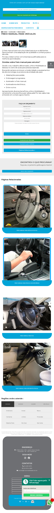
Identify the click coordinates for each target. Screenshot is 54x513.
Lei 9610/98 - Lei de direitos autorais (33, 434)
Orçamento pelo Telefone (27, 143)
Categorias (12, 32)
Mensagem (26, 121)
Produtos (25, 23)
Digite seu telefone (27, 116)
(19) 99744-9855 (27, 468)
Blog (35, 23)
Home (3, 23)
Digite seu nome (27, 106)
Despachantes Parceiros (12, 28)
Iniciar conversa (36, 495)
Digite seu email (27, 111)
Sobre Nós (13, 23)
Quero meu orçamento (27, 171)
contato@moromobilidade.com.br (27, 470)
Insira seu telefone (29, 488)
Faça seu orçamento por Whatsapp (27, 15)
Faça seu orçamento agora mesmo (27, 9)
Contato (30, 28)
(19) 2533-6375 (27, 466)
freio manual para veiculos (21, 32)
